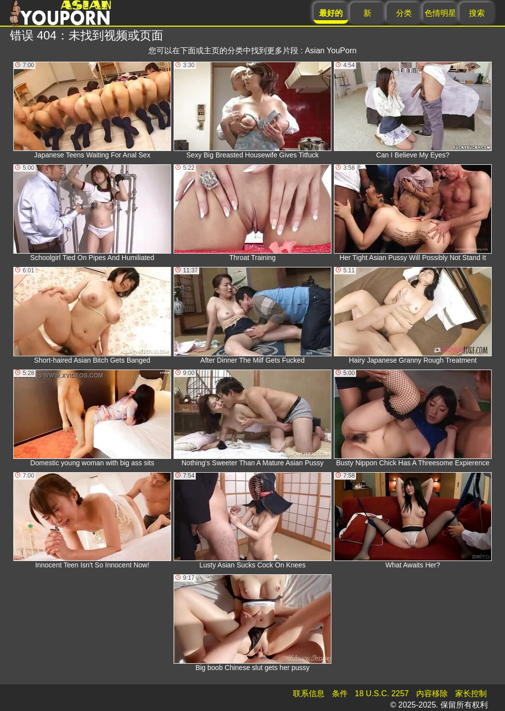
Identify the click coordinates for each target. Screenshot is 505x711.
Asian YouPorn (331, 50)
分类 (404, 13)
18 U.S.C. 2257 (382, 693)
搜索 (477, 13)
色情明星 (440, 13)
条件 (340, 693)
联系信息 (309, 693)
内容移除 (432, 693)
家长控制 (471, 693)
